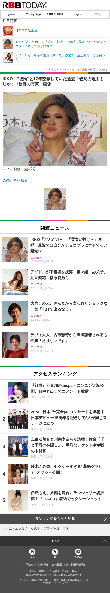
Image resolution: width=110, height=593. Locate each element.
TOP (55, 541)
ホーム (11, 14)
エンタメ (77, 14)
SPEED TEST (55, 14)
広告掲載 (43, 564)
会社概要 (57, 564)
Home (32, 557)
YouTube (78, 557)
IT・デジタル (33, 14)
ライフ (99, 14)
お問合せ (28, 564)
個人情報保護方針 (76, 564)
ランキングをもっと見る (55, 519)
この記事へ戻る (15, 180)
